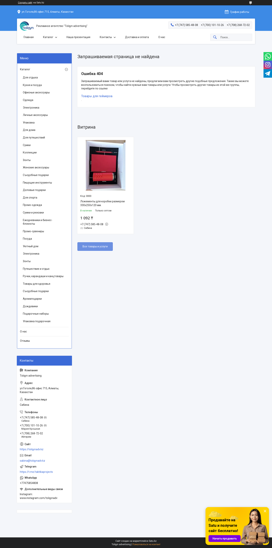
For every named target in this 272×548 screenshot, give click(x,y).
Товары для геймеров (97, 96)
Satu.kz (153, 541)
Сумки (27, 145)
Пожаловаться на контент (146, 544)
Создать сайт (25, 2)
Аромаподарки (32, 298)
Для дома (29, 129)
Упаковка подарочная (36, 321)
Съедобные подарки (36, 175)
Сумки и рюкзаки (33, 212)
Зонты (27, 160)
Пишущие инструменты (37, 182)
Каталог (48, 37)
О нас (161, 37)
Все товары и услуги (95, 246)
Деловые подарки (34, 190)
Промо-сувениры (33, 231)
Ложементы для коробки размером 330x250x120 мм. (102, 203)
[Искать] (215, 37)
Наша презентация (78, 37)
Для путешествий (34, 137)
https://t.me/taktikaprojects (36, 471)
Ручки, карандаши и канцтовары (43, 276)
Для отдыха (30, 77)
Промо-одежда (32, 204)
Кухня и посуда (32, 85)
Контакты (106, 37)
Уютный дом (30, 246)
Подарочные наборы (36, 313)
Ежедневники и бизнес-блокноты (37, 222)
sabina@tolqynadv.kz (32, 460)
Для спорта (30, 197)
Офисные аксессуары (36, 92)
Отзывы (25, 340)
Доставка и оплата (137, 37)
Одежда (28, 100)
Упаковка (29, 122)
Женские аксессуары (36, 167)
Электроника (31, 107)
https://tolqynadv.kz (31, 449)
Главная (29, 37)
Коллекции (30, 152)
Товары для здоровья (36, 283)
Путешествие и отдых (36, 268)
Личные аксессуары (35, 114)
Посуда (27, 238)
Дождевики (30, 306)
